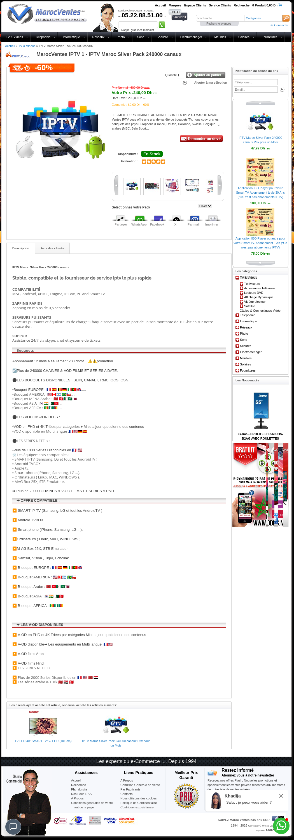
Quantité (171, 75)
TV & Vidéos (14, 37)
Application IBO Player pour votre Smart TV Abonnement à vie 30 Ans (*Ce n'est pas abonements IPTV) (260, 192)
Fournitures (269, 37)
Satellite (249, 306)
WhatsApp (138, 224)
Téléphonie (42, 37)
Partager (121, 224)
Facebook (157, 224)
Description (20, 248)
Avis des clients (52, 248)
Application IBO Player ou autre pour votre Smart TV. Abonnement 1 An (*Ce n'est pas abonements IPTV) (260, 243)
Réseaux (98, 37)
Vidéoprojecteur (255, 301)
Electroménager (191, 37)
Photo (121, 37)
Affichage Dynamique (258, 297)
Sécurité (162, 37)
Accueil (10, 46)
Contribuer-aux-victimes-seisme (137, 809)
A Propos (126, 780)
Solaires (243, 37)
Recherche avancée (218, 23)
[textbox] (220, 18)
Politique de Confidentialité (138, 802)
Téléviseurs (252, 283)
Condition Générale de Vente (140, 785)
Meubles (220, 37)
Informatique (71, 37)
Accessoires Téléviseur (260, 288)
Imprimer (211, 224)
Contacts (126, 794)
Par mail (194, 224)
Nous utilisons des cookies (138, 798)
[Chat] (13, 827)
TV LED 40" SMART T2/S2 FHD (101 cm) (43, 741)
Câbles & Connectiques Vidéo (260, 310)
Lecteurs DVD (253, 292)
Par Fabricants (130, 789)
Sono (140, 37)
